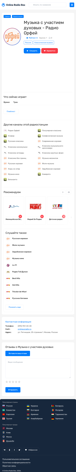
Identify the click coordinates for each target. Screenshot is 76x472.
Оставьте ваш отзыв (18, 353)
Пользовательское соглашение (16, 459)
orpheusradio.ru (24, 329)
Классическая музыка (43, 43)
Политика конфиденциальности (16, 462)
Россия (28, 43)
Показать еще (15, 307)
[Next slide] (68, 192)
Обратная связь (9, 466)
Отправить (13, 390)
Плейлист (11, 111)
